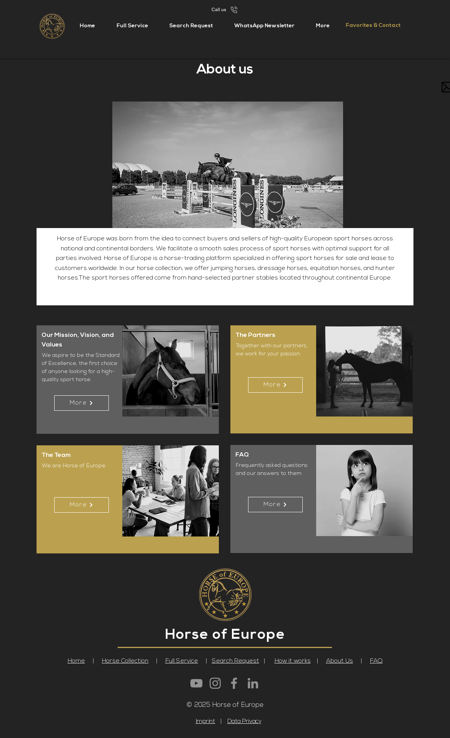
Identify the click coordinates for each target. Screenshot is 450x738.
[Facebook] (234, 683)
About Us (339, 661)
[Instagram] (215, 683)
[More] (81, 403)
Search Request (235, 661)
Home (76, 661)
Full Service (181, 661)
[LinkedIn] (252, 683)
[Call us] (225, 9)
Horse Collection (125, 661)
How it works (293, 661)
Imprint (205, 721)
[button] (322, 26)
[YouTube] (196, 683)
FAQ (376, 661)
